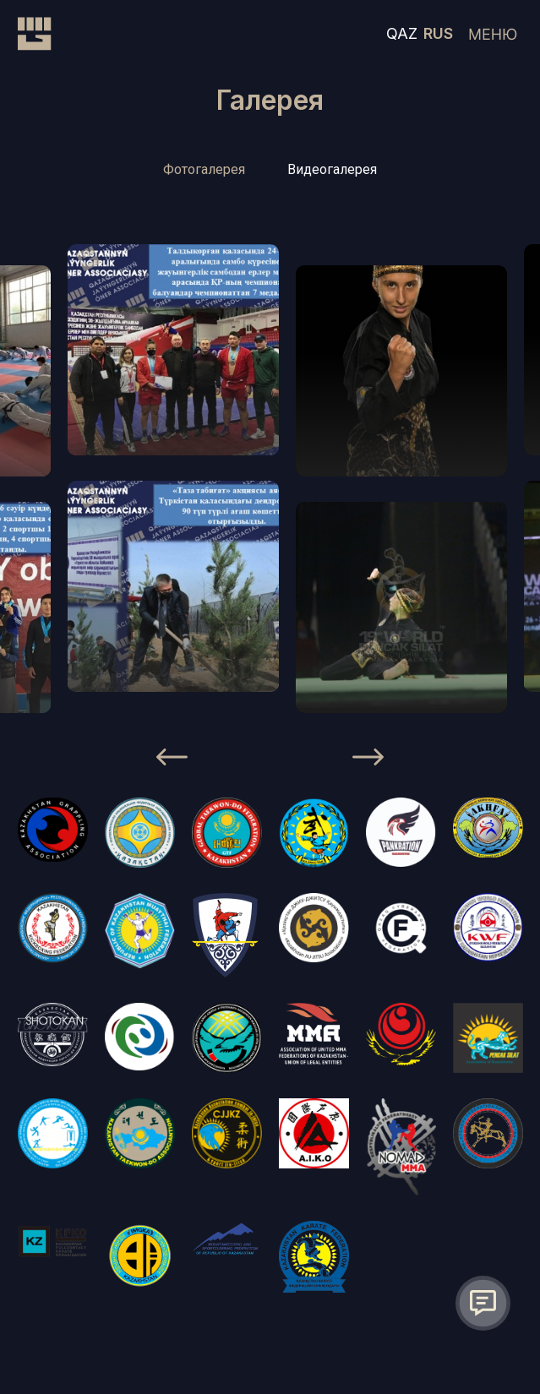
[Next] (368, 760)
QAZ (401, 33)
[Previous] (172, 760)
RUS (438, 33)
